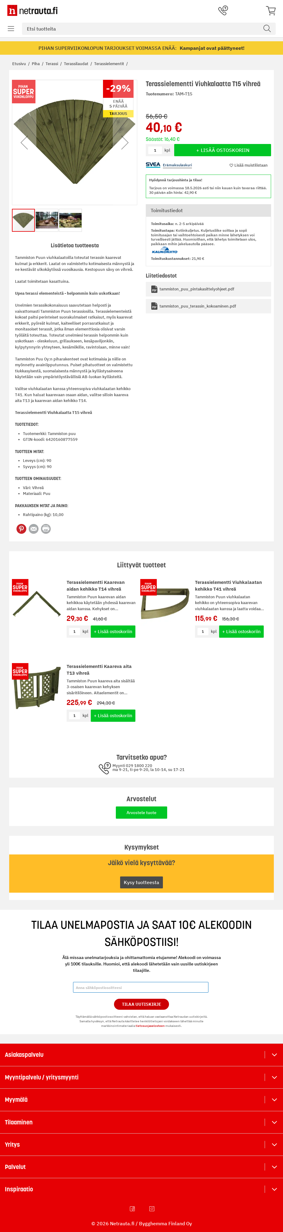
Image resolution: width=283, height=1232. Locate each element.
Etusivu (19, 63)
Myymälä (16, 1100)
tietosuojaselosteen (150, 1026)
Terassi (52, 63)
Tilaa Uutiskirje (141, 1004)
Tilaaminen (19, 1122)
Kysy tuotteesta (141, 882)
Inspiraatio (19, 1189)
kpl (85, 631)
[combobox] (149, 29)
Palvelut (15, 1167)
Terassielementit (109, 63)
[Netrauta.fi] (32, 10)
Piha (36, 63)
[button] (24, 142)
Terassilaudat (76, 63)
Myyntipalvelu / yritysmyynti (42, 1077)
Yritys (12, 1145)
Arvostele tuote (141, 812)
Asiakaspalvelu (24, 1055)
